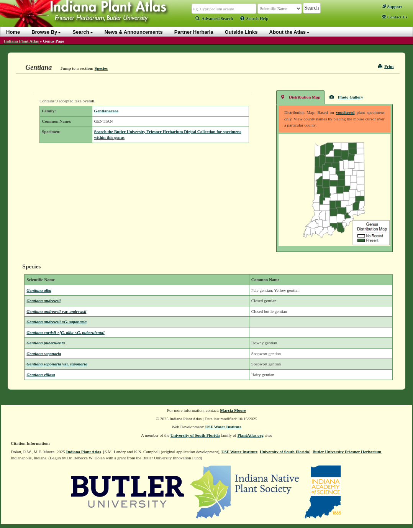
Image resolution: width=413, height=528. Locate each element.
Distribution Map (300, 96)
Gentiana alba (38, 290)
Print (386, 66)
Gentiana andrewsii (43, 300)
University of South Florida (195, 435)
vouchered (345, 112)
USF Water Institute (223, 426)
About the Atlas (289, 32)
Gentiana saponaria (43, 353)
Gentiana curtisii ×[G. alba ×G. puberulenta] (65, 332)
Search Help (254, 18)
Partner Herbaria (193, 32)
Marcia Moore (233, 410)
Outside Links (241, 32)
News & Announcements (134, 32)
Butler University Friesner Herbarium (347, 451)
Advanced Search (214, 18)
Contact (394, 17)
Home (13, 32)
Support (392, 6)
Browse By (46, 32)
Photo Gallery (346, 96)
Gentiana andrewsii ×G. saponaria (56, 321)
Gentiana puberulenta (45, 342)
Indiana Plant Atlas (21, 41)
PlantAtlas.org (251, 435)
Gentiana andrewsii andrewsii (56, 311)
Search (82, 32)
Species (101, 68)
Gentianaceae (106, 111)
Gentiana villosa (40, 374)
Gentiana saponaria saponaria (56, 364)
